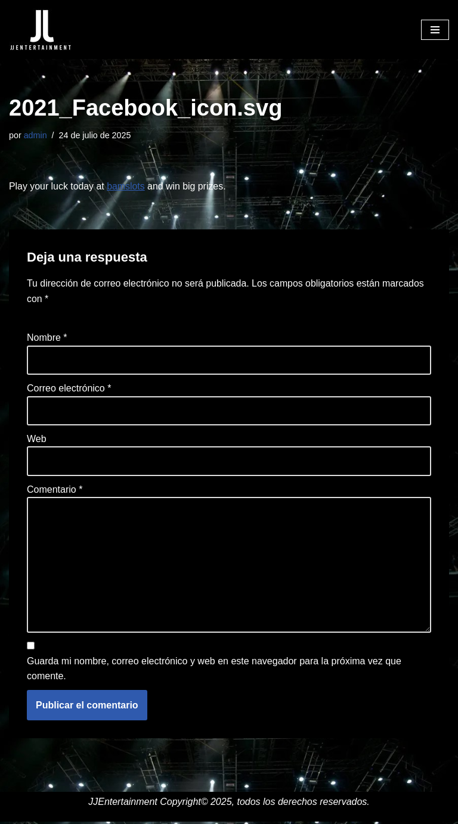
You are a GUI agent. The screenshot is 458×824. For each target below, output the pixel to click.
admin (35, 135)
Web (37, 439)
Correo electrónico (69, 389)
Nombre (47, 338)
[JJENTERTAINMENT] (40, 29)
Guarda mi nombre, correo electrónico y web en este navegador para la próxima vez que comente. (214, 670)
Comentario (54, 491)
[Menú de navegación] (435, 30)
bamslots (126, 186)
